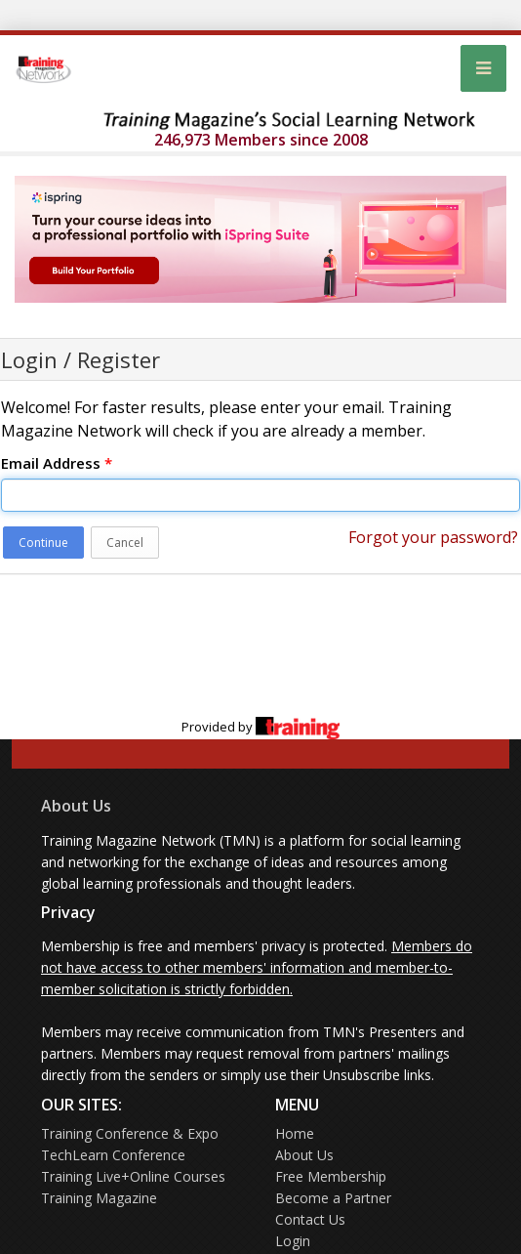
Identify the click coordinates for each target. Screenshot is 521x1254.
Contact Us (310, 1219)
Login (292, 1241)
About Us (76, 805)
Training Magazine (99, 1198)
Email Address (56, 463)
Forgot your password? (433, 537)
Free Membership (330, 1176)
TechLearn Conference (113, 1155)
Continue (43, 542)
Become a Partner (333, 1198)
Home (294, 1133)
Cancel (124, 542)
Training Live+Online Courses (133, 1176)
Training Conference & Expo (130, 1133)
